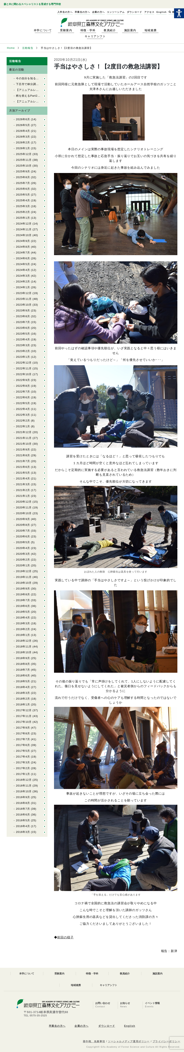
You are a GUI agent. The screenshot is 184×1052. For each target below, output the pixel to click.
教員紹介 (110, 30)
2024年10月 (24, 235)
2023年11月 (24, 298)
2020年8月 (23, 524)
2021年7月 (23, 461)
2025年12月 (24, 154)
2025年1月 (23, 217)
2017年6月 (23, 745)
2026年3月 (23, 136)
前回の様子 (65, 937)
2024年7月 (23, 252)
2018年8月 (23, 663)
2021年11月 (24, 438)
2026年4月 (23, 130)
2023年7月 (23, 322)
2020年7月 (23, 530)
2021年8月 (23, 455)
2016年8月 (23, 803)
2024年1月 (23, 287)
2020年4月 (23, 548)
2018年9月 (23, 658)
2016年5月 (23, 820)
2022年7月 (23, 391)
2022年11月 (24, 368)
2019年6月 (23, 606)
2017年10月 (24, 721)
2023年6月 (23, 327)
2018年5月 (23, 681)
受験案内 (66, 30)
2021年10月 (24, 443)
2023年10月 (24, 304)
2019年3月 (23, 623)
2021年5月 (23, 472)
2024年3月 (23, 275)
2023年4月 (23, 339)
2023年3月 (23, 345)
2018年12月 (24, 640)
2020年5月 (23, 542)
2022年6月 (23, 397)
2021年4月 (23, 478)
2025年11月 (24, 159)
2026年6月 (23, 119)
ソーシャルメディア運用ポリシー (129, 1041)
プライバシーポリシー (166, 1041)
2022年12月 (24, 362)
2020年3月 (23, 553)
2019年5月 (23, 611)
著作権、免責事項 (94, 1041)
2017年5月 (23, 750)
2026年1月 (23, 148)
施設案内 (130, 30)
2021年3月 (23, 484)
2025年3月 (23, 206)
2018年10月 (24, 652)
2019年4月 (23, 617)
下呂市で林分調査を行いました (36, 84)
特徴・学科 (88, 30)
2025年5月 (23, 194)
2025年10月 (24, 165)
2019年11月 (24, 577)
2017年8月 (23, 733)
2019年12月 (24, 571)
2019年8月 (23, 594)
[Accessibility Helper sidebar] (179, 13)
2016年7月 (23, 808)
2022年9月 (23, 380)
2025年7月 (23, 183)
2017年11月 (24, 716)
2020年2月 (23, 559)
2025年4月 (23, 200)
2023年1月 (23, 356)
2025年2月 (23, 212)
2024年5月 (23, 264)
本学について (43, 30)
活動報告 (27, 48)
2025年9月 (23, 171)
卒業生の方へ (57, 1025)
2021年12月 (24, 432)
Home (11, 48)
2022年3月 (23, 414)
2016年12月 (24, 779)
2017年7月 (23, 739)
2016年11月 (24, 785)
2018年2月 (23, 698)
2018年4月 (23, 687)
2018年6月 (23, 675)
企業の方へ (81, 1025)
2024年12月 (24, 223)
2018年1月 (23, 704)
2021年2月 (23, 490)
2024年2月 (23, 281)
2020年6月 (23, 536)
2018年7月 (23, 669)
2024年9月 (23, 241)
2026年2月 (23, 142)
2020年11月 (24, 507)
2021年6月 (23, 466)
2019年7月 (23, 600)
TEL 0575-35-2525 (35, 1015)
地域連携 (150, 30)
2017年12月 (24, 710)
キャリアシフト (95, 36)
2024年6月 (23, 258)
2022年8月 (23, 385)
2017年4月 (23, 756)
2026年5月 (23, 125)
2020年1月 (23, 565)
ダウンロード (106, 1025)
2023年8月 (23, 316)
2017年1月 (23, 774)
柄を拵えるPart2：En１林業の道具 (38, 95)
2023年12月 (24, 293)
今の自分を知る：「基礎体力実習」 (38, 78)
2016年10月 (24, 791)
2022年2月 (23, 420)
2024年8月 (23, 246)
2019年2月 (23, 629)
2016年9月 (23, 797)
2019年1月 (23, 634)
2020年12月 (24, 501)
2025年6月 (23, 188)
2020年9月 (23, 519)
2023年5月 (23, 333)
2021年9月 (23, 449)
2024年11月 (24, 229)
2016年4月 (23, 826)
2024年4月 (23, 269)
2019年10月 (24, 582)
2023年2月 (23, 351)
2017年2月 (23, 768)
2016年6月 (23, 814)
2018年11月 (24, 646)
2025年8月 (23, 177)
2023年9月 (23, 310)
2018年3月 (23, 692)
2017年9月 (23, 727)
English (129, 1025)
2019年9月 (23, 588)
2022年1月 (23, 426)
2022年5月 (23, 403)
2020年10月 (24, 513)
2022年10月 (24, 374)
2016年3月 (23, 831)
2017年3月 (23, 762)
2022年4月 (23, 409)
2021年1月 (23, 495)
